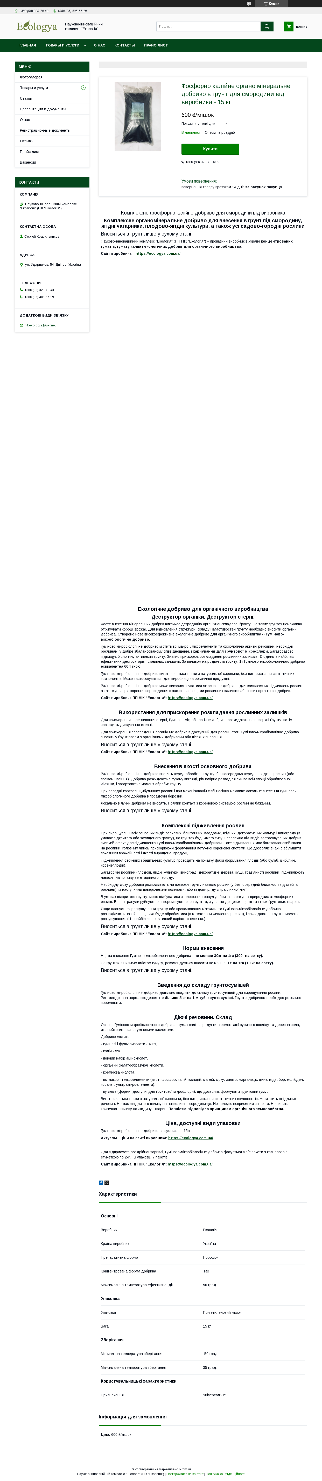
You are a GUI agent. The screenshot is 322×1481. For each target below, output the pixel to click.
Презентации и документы (43, 109)
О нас (99, 45)
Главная (27, 45)
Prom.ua (185, 1469)
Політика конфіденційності (225, 1474)
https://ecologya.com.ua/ (158, 253)
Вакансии (28, 162)
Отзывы (26, 141)
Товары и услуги (62, 45)
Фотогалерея (31, 77)
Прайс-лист (156, 45)
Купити (210, 149)
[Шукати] (267, 26)
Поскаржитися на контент (185, 1474)
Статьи (26, 98)
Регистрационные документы (45, 130)
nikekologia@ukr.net (40, 325)
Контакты (125, 45)
